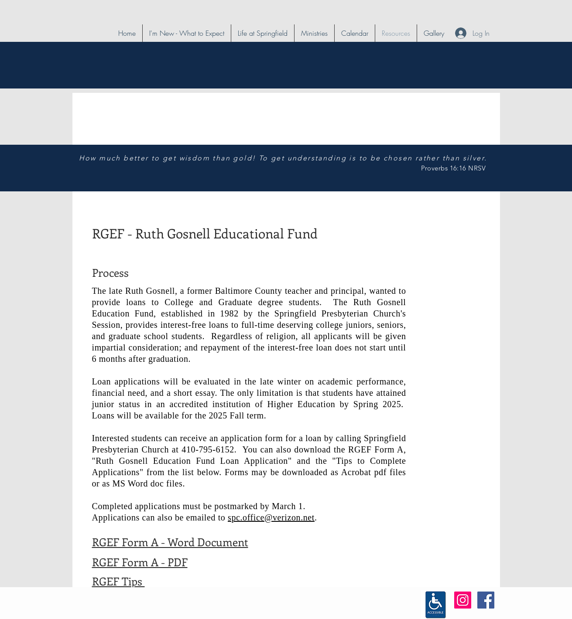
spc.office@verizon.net (271, 517)
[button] (262, 33)
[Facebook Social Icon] (485, 600)
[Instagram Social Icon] (462, 600)
